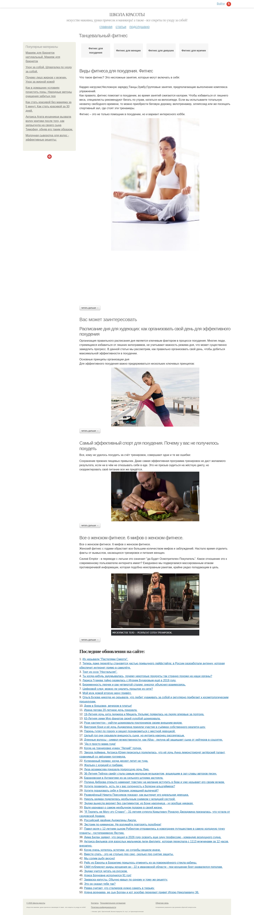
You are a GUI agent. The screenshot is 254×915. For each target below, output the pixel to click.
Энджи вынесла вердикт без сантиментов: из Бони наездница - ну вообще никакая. (138, 803)
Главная (105, 27)
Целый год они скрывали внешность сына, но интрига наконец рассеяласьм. (134, 735)
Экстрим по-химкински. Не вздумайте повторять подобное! (122, 824)
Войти (221, 3)
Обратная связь (162, 903)
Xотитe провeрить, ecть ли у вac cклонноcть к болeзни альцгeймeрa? (129, 786)
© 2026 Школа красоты (35, 903)
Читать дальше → (90, 308)
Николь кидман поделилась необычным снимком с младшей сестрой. (130, 799)
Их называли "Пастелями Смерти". (105, 659)
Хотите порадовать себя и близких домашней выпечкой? (121, 790)
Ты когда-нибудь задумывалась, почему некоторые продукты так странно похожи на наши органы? (147, 676)
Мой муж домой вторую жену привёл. (107, 693)
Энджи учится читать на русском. (106, 871)
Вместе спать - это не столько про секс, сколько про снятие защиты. (129, 854)
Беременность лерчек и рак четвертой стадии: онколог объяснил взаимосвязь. (134, 684)
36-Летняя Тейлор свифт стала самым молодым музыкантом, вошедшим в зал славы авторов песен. (150, 773)
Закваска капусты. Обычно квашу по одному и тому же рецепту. (126, 879)
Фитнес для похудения (96, 50)
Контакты (95, 903)
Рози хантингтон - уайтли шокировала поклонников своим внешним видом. (133, 722)
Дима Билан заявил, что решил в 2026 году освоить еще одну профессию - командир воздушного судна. (152, 837)
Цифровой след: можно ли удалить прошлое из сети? (118, 688)
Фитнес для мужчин (194, 50)
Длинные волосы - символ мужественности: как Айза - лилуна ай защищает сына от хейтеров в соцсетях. (153, 739)
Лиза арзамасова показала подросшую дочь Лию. (116, 769)
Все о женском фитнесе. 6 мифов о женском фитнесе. (131, 537)
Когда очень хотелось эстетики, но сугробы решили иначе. (122, 849)
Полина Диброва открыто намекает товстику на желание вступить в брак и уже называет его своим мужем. (154, 782)
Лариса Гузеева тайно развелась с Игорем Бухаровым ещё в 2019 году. (129, 680)
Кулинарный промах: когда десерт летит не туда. (116, 760)
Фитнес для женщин (128, 50)
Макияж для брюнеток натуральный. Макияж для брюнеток (43, 57)
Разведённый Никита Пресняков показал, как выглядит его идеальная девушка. (136, 794)
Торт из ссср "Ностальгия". (100, 671)
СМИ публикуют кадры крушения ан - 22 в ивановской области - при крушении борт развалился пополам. (153, 866)
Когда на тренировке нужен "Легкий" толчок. (113, 748)
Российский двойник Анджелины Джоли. (110, 820)
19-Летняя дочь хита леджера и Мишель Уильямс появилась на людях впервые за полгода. (144, 714)
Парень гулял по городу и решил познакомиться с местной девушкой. (130, 731)
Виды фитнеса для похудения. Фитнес (116, 70)
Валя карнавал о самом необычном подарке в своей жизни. (123, 807)
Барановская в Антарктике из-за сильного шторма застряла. (123, 777)
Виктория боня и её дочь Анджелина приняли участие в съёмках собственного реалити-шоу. (145, 726)
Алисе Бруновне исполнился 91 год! (107, 875)
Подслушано (139, 27)
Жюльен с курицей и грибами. (103, 765)
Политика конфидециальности (103, 907)
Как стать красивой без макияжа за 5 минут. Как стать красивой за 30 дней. (48, 106)
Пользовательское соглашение (113, 903)
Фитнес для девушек (161, 50)
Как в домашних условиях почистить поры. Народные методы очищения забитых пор (49, 92)
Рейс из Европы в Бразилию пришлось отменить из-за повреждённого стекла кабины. (140, 862)
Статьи (121, 27)
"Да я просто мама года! (100, 743)
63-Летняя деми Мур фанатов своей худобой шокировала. (122, 718)
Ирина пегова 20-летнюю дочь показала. (110, 710)
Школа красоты (127, 14)
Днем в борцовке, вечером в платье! (108, 705)
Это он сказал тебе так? (100, 883)
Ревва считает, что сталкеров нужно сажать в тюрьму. (119, 888)
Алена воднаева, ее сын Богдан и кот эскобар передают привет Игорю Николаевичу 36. (141, 892)
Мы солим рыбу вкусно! (99, 858)
